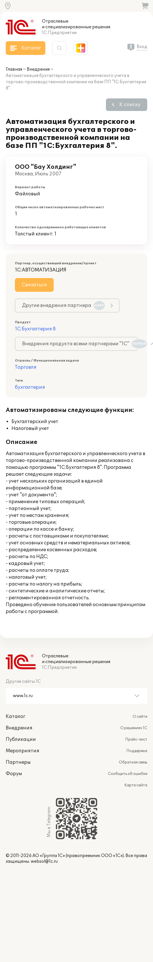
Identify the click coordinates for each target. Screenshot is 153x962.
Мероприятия (22, 751)
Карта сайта (135, 785)
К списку (129, 105)
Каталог (15, 716)
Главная (14, 69)
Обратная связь (133, 762)
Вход (142, 46)
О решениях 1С (133, 728)
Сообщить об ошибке (127, 773)
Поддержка (136, 751)
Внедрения (38, 69)
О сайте (140, 716)
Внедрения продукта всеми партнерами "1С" (80, 343)
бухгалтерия (30, 387)
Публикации (21, 739)
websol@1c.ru (44, 861)
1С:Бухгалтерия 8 (35, 329)
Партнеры (18, 762)
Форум (14, 774)
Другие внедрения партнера (63, 305)
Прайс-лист (136, 739)
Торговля (25, 367)
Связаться (34, 285)
